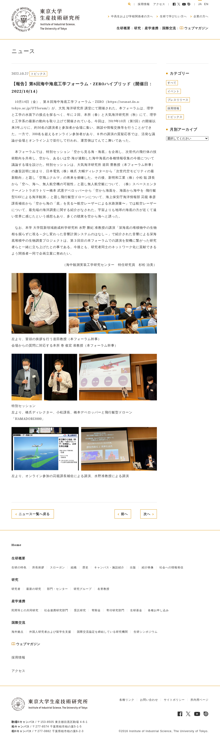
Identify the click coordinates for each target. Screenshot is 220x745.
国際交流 (169, 28)
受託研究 (80, 610)
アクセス (159, 4)
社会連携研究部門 (56, 610)
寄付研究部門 (115, 610)
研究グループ (83, 589)
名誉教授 (103, 589)
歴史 (85, 567)
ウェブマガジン (194, 28)
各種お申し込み (158, 610)
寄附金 (96, 610)
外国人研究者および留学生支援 (50, 631)
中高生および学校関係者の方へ (131, 16)
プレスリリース (177, 99)
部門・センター (57, 589)
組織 (74, 567)
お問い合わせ (149, 699)
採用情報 (144, 4)
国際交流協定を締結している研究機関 (102, 631)
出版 (133, 567)
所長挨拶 (38, 567)
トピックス (174, 117)
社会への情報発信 (171, 567)
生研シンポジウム (146, 631)
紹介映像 (148, 567)
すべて (171, 82)
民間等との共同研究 (25, 610)
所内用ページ (199, 699)
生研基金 (136, 610)
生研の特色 (19, 567)
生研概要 (123, 28)
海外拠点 (17, 631)
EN (206, 4)
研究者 (16, 589)
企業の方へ (200, 16)
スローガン (57, 567)
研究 (137, 28)
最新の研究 (33, 589)
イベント (173, 91)
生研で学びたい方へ (173, 16)
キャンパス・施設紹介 (109, 567)
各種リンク (126, 699)
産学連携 (151, 28)
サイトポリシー (174, 699)
